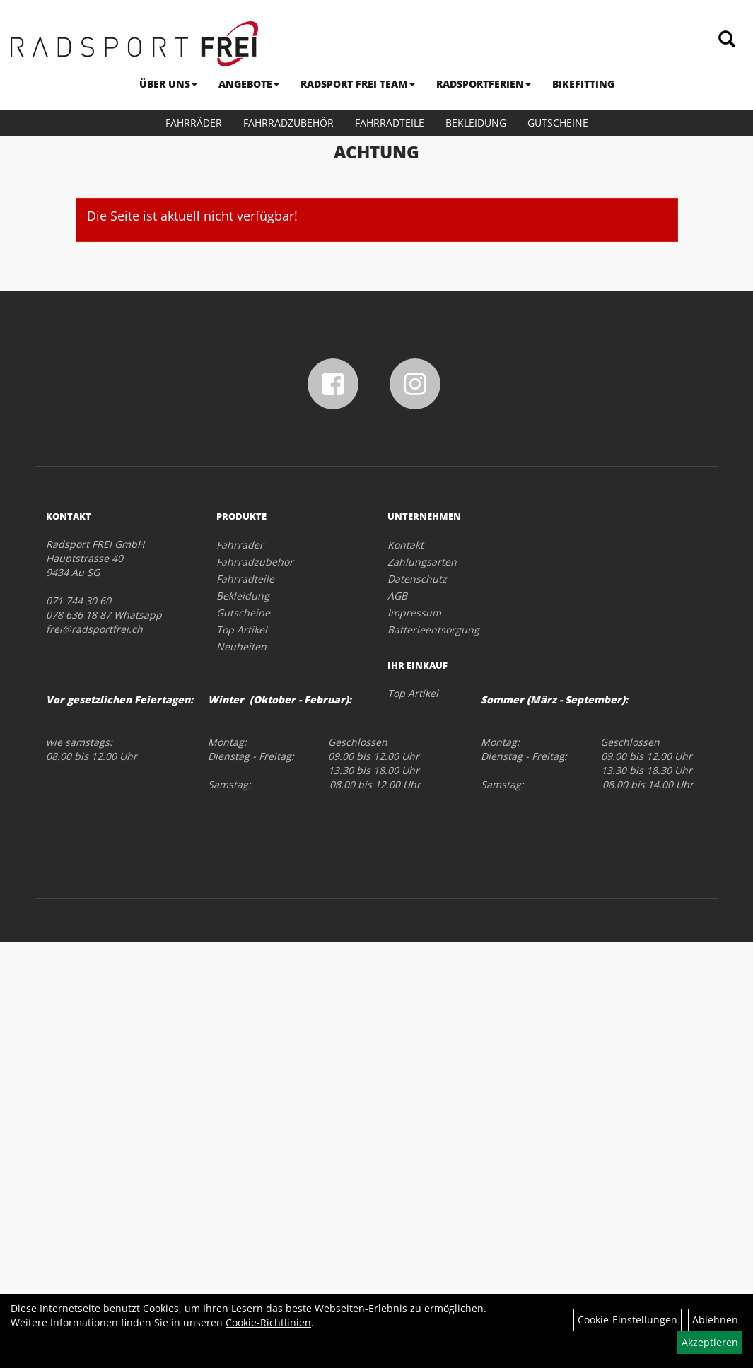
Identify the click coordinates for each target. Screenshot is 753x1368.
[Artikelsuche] (726, 40)
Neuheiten (241, 646)
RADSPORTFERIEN (483, 83)
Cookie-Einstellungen (627, 1319)
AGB (397, 595)
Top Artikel (241, 629)
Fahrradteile (389, 122)
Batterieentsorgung (433, 629)
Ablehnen (715, 1319)
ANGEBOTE (248, 83)
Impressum (414, 612)
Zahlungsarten (422, 561)
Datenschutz (417, 578)
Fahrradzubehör (288, 122)
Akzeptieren (710, 1342)
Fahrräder (193, 122)
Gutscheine (557, 122)
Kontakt (405, 544)
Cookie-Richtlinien (268, 1322)
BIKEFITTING (583, 83)
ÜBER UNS (168, 83)
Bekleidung (475, 122)
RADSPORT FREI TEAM (357, 83)
